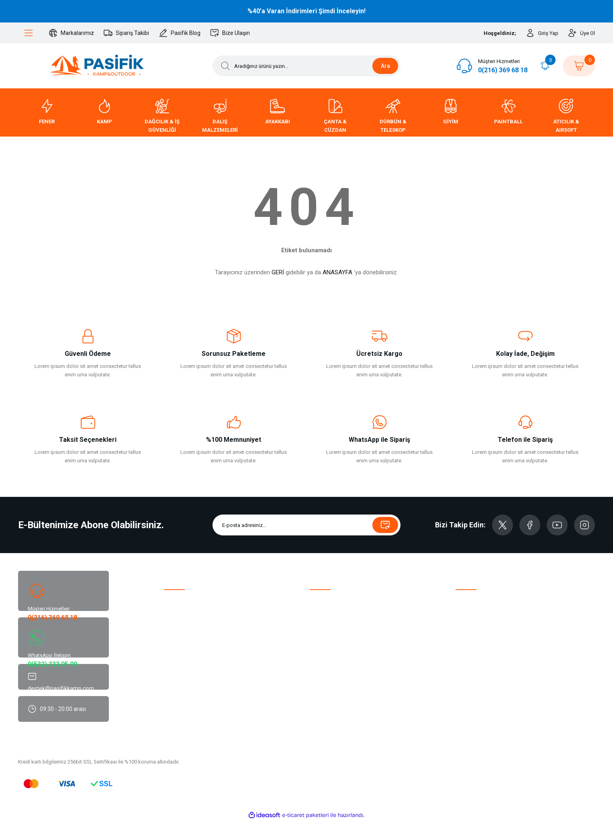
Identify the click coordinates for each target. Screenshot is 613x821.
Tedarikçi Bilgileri (475, 650)
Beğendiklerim (326, 627)
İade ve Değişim (474, 616)
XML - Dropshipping (333, 674)
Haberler (465, 639)
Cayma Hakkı (471, 685)
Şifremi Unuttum (328, 650)
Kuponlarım (323, 685)
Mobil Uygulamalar (185, 685)
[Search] (306, 65)
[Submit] (385, 525)
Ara (385, 66)
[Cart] (579, 65)
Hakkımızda (178, 604)
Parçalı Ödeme (180, 697)
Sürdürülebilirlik (182, 650)
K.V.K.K (464, 662)
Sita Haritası (178, 709)
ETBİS (171, 662)
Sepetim (319, 639)
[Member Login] (542, 33)
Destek (172, 616)
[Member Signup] (581, 33)
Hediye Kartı (323, 697)
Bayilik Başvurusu (330, 662)
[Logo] (97, 66)
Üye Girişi (320, 616)
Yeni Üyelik (322, 604)
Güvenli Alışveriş (474, 674)
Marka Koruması (183, 674)
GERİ (278, 272)
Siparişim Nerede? (477, 627)
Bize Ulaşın (177, 627)
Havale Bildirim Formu (481, 604)
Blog (169, 639)
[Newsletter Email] (306, 525)
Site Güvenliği (471, 697)
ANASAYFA (337, 272)
